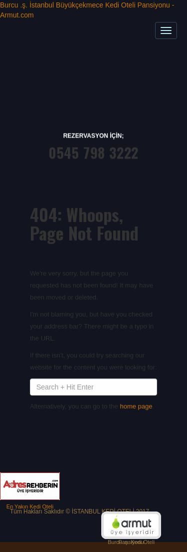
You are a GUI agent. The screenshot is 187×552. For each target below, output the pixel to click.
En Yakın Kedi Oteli (29, 507)
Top (169, 520)
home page (136, 406)
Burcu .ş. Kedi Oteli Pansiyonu (131, 542)
